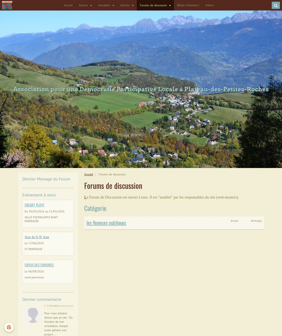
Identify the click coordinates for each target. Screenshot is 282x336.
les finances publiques (106, 222)
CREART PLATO (34, 205)
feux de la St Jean (37, 236)
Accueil (68, 5)
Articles (125, 5)
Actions (84, 5)
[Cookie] (9, 327)
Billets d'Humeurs (188, 5)
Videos (210, 5)
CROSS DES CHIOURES (39, 265)
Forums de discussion (154, 5)
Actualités (104, 5)
